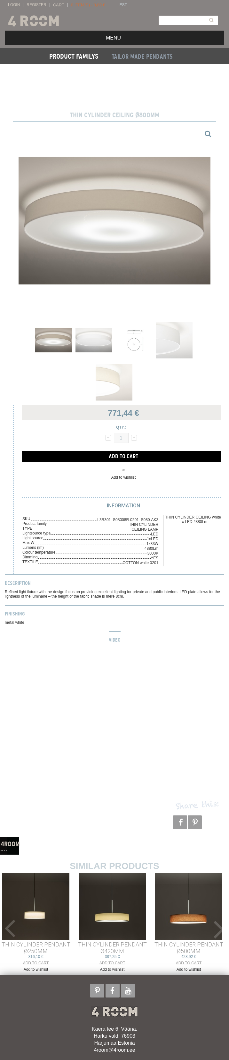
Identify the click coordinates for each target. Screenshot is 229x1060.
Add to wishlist (123, 477)
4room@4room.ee (114, 1050)
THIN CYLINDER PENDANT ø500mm (188, 947)
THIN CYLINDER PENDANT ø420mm (112, 947)
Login (14, 5)
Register (36, 5)
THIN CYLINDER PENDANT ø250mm (36, 947)
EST (123, 5)
